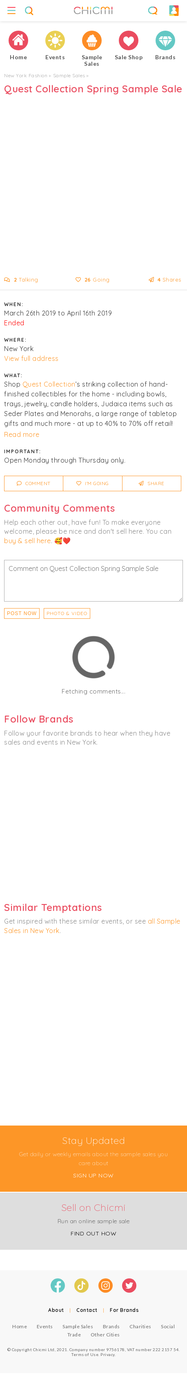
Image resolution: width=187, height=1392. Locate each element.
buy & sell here (27, 541)
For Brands (124, 1310)
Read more (22, 434)
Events (45, 1326)
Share (152, 483)
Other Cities (105, 1335)
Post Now (22, 613)
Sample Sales (69, 75)
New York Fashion (25, 75)
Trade (74, 1335)
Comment (34, 483)
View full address (31, 358)
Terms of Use (84, 1354)
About (56, 1310)
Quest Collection (49, 384)
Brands (111, 1326)
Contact (87, 1310)
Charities (140, 1326)
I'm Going (92, 483)
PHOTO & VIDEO (67, 613)
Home (19, 1326)
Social (168, 1326)
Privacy (107, 1354)
